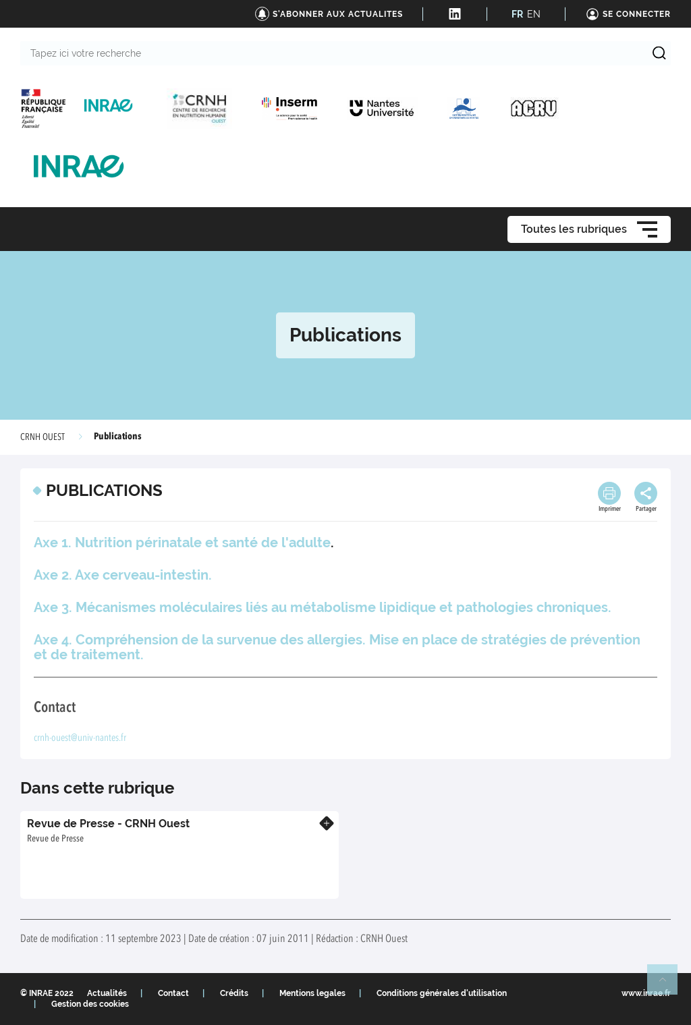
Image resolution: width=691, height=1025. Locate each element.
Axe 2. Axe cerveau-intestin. (123, 575)
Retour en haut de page (668, 985)
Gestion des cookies (90, 1004)
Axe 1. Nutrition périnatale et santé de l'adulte (182, 542)
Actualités (107, 993)
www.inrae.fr (646, 993)
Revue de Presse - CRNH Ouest (108, 823)
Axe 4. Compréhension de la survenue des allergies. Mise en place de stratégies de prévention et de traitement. (337, 647)
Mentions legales (312, 993)
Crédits (234, 993)
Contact (173, 993)
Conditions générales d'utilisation (442, 993)
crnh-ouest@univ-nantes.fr (80, 738)
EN (534, 14)
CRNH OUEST (42, 437)
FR (517, 14)
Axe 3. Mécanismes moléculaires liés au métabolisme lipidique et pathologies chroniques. (322, 607)
